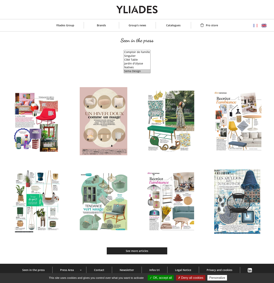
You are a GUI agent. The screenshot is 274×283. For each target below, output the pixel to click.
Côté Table (137, 60)
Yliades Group (65, 25)
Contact (99, 270)
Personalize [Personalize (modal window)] (217, 277)
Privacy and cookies (219, 270)
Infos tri (154, 270)
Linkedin (250, 270)
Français (255, 25)
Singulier (137, 56)
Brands (101, 25)
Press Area (67, 270)
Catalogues (173, 25)
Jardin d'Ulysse (137, 63)
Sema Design (137, 71)
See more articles (137, 251)
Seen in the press (33, 270)
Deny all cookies (190, 277)
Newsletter (127, 270)
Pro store (212, 25)
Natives (137, 67)
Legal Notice (183, 270)
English (264, 25)
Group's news (137, 25)
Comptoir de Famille (137, 52)
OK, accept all (161, 277)
